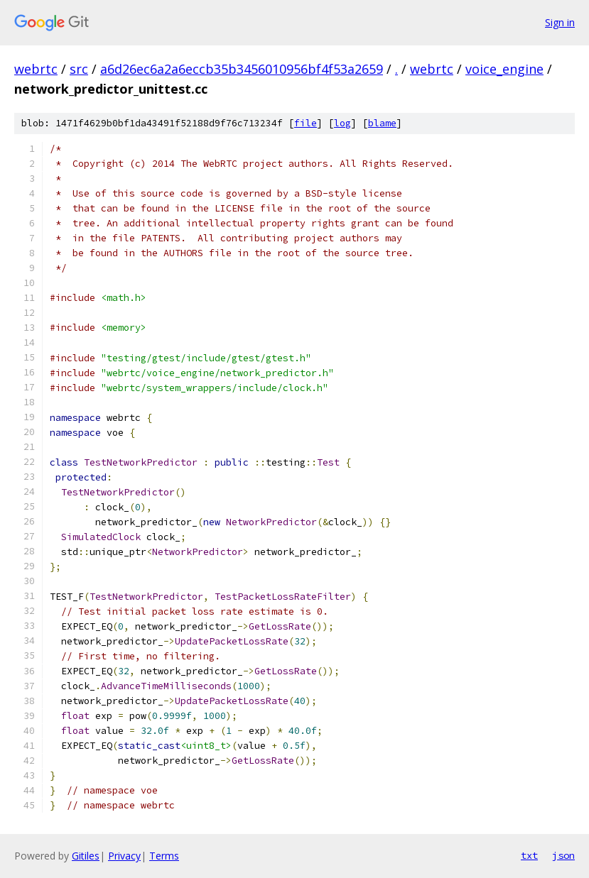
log (342, 123)
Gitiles (85, 855)
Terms (164, 855)
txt (529, 855)
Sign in (560, 22)
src (79, 68)
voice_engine (504, 68)
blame (382, 123)
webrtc (36, 68)
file (305, 123)
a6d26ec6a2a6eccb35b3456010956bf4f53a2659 (241, 68)
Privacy (124, 855)
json (563, 855)
